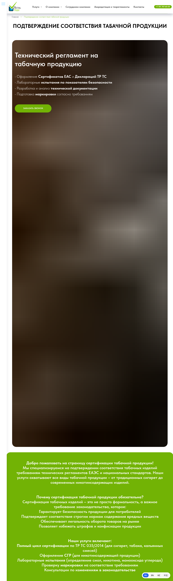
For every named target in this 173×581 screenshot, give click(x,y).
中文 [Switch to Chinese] (166, 575)
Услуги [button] (36, 6)
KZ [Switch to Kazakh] (159, 575)
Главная (15, 17)
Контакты (139, 6)
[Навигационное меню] (3, 4)
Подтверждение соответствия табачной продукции (46, 17)
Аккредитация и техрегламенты (111, 6)
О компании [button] (53, 6)
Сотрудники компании (78, 6)
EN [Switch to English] (152, 575)
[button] (33, 108)
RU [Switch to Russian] (145, 575)
